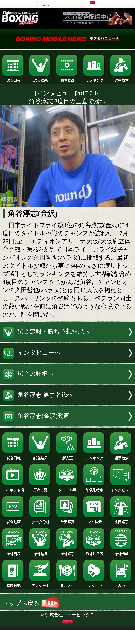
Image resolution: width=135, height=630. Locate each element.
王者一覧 (40, 488)
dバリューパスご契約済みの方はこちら (44, 5)
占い (121, 584)
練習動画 (67, 78)
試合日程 (13, 78)
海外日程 (13, 552)
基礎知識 (13, 584)
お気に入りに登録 (67, 622)
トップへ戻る (30, 603)
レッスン (94, 584)
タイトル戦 (67, 488)
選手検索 (121, 78)
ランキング (94, 78)
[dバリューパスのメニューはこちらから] (97, 2)
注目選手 (121, 520)
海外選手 (67, 552)
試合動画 (13, 520)
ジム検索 (94, 520)
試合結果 (40, 78)
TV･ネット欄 (13, 488)
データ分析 (40, 520)
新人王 (67, 456)
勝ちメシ (67, 584)
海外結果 (40, 552)
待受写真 (67, 520)
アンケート (40, 584)
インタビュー (121, 488)
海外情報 (121, 552)
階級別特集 (94, 488)
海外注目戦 (94, 552)
